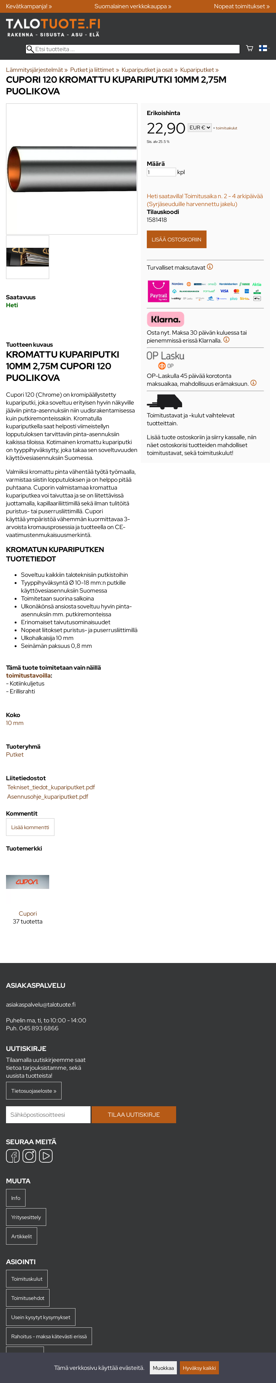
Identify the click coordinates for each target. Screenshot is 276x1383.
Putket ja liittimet (94, 70)
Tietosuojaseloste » (33, 1090)
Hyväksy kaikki (199, 1367)
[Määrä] (161, 172)
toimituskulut (226, 128)
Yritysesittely (26, 1217)
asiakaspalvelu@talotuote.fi (40, 1004)
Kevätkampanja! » (29, 6)
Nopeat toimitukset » (242, 6)
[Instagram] (29, 1157)
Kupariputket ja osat (150, 70)
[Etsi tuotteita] (133, 49)
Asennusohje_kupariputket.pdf (47, 797)
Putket (15, 754)
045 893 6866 (39, 1028)
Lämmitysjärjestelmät (37, 70)
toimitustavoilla (28, 675)
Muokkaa (163, 1367)
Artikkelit (21, 1236)
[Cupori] (27, 898)
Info (15, 1197)
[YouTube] (46, 1157)
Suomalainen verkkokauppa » (133, 6)
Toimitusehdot (27, 1297)
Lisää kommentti (30, 827)
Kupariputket (199, 70)
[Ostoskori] (249, 49)
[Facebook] (13, 1157)
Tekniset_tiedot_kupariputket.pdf (51, 787)
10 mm (15, 723)
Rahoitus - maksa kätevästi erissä (49, 1336)
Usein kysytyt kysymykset (40, 1317)
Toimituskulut (26, 1278)
